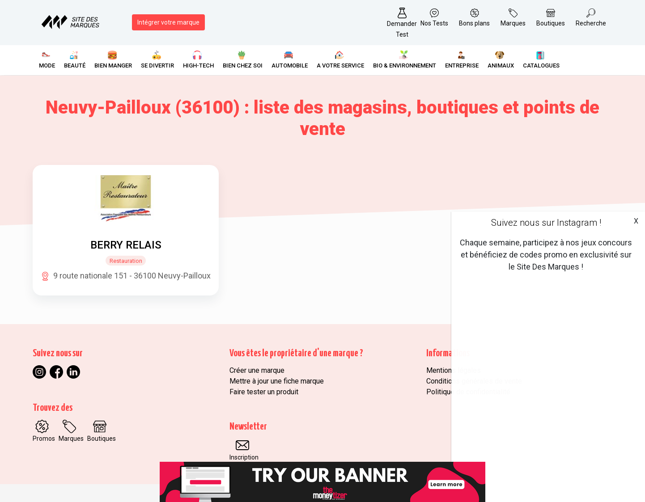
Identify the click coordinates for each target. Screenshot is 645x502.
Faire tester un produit (263, 392)
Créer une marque (256, 370)
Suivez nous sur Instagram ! (546, 222)
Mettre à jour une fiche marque (276, 381)
